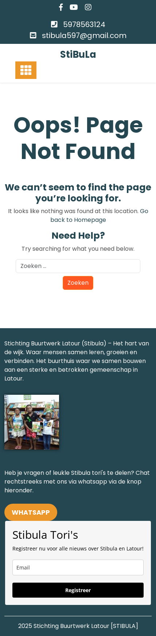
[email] (78, 567)
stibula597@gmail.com (84, 35)
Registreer (78, 590)
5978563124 (84, 24)
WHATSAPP (31, 512)
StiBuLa (78, 54)
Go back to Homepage (99, 215)
